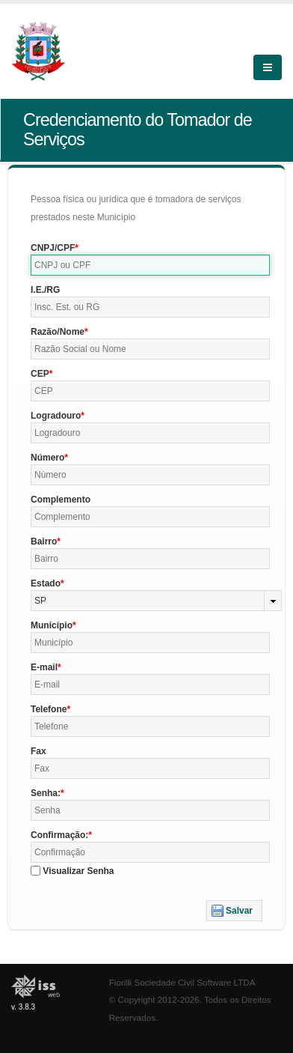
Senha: (46, 793)
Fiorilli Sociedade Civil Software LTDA (182, 982)
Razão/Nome (57, 332)
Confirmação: (59, 835)
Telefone (49, 709)
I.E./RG (45, 290)
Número (47, 457)
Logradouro (56, 415)
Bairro (44, 541)
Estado (46, 583)
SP (40, 600)
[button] (234, 910)
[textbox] (150, 265)
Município (52, 625)
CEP (40, 373)
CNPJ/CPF (53, 248)
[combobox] (156, 600)
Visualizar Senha (78, 871)
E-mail (44, 667)
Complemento (60, 499)
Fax (38, 751)
